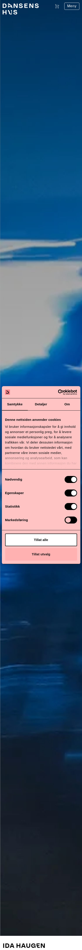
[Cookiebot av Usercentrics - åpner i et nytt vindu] (58, 392)
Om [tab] (67, 404)
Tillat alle (41, 540)
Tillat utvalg (41, 554)
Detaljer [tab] (41, 404)
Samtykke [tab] (15, 404)
